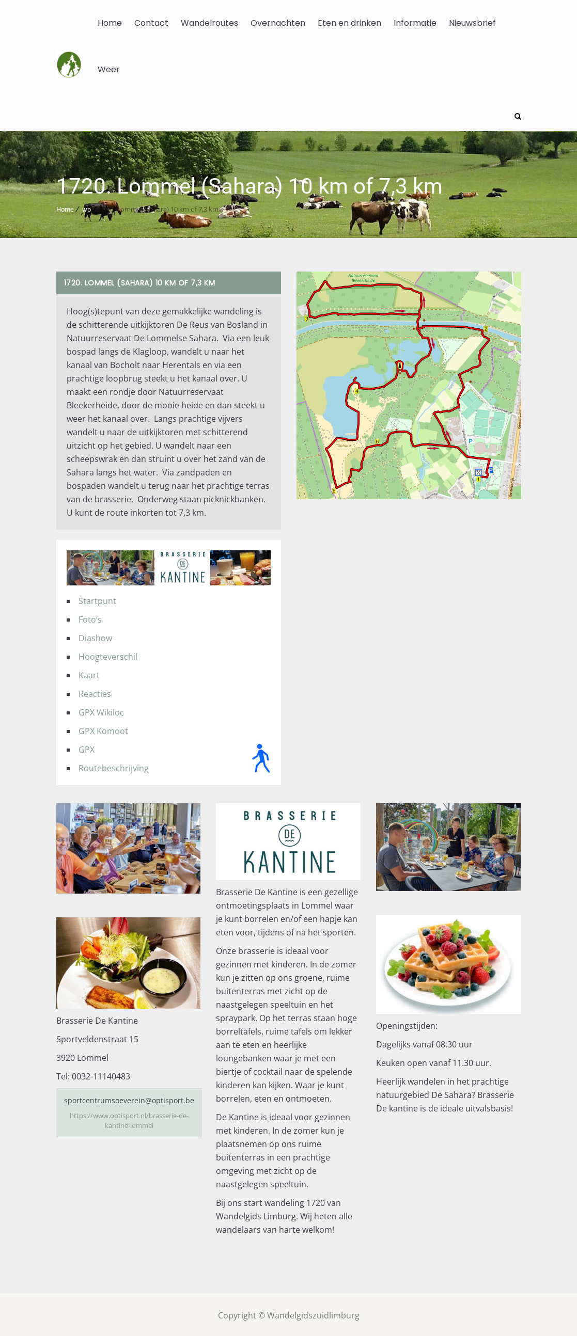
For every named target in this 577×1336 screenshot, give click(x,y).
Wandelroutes (209, 23)
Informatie (415, 23)
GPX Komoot (103, 728)
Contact (151, 23)
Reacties (95, 691)
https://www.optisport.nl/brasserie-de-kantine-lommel (129, 1118)
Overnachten (278, 23)
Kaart (89, 672)
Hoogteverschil (108, 654)
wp (86, 207)
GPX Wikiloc (101, 709)
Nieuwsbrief (472, 23)
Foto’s (90, 617)
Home (110, 23)
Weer (109, 69)
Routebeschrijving (114, 765)
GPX (87, 747)
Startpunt (97, 598)
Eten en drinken (349, 23)
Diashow (95, 635)
